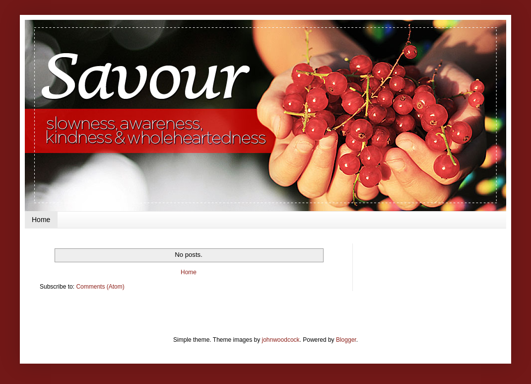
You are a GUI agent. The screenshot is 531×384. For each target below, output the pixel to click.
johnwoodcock (281, 339)
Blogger (346, 339)
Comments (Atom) (100, 286)
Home (41, 220)
